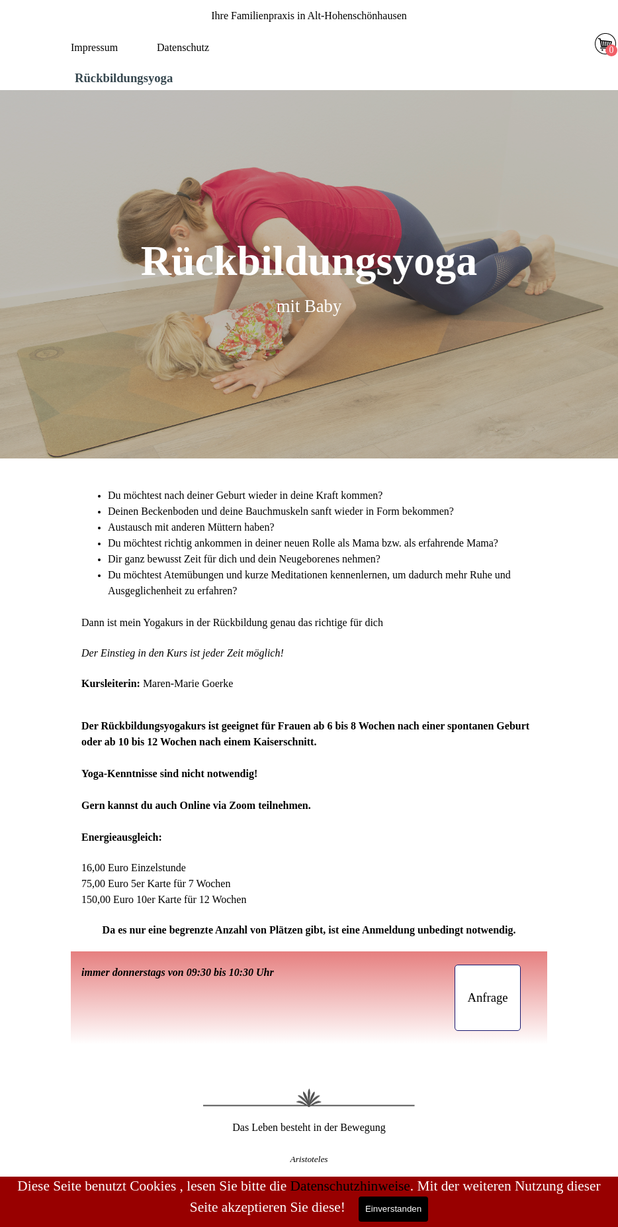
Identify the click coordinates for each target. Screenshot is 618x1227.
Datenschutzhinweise (350, 1186)
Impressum (94, 47)
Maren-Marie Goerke (188, 683)
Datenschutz (183, 47)
